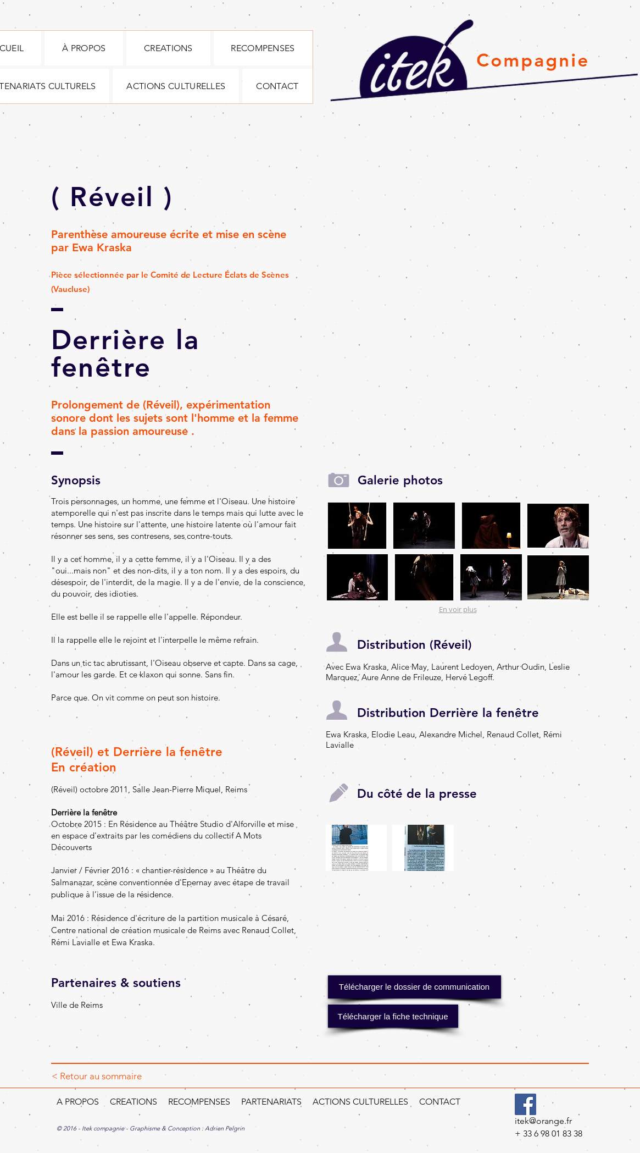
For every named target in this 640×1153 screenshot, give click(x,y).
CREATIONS (132, 1101)
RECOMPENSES (199, 1101)
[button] (357, 526)
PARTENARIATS (270, 1101)
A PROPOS (78, 1101)
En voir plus (458, 609)
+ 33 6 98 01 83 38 (548, 1133)
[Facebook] (525, 1104)
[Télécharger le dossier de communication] (414, 986)
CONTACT (439, 1101)
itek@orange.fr (543, 1121)
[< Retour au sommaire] (97, 1077)
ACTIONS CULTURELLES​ (361, 1101)
